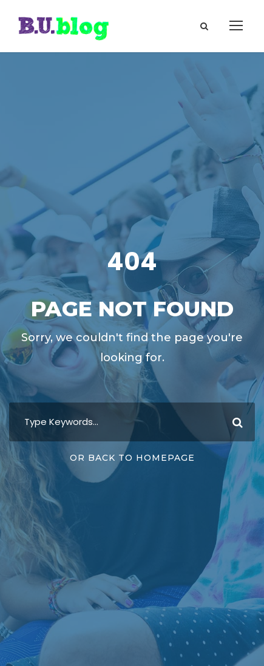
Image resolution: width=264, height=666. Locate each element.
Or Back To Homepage (132, 457)
